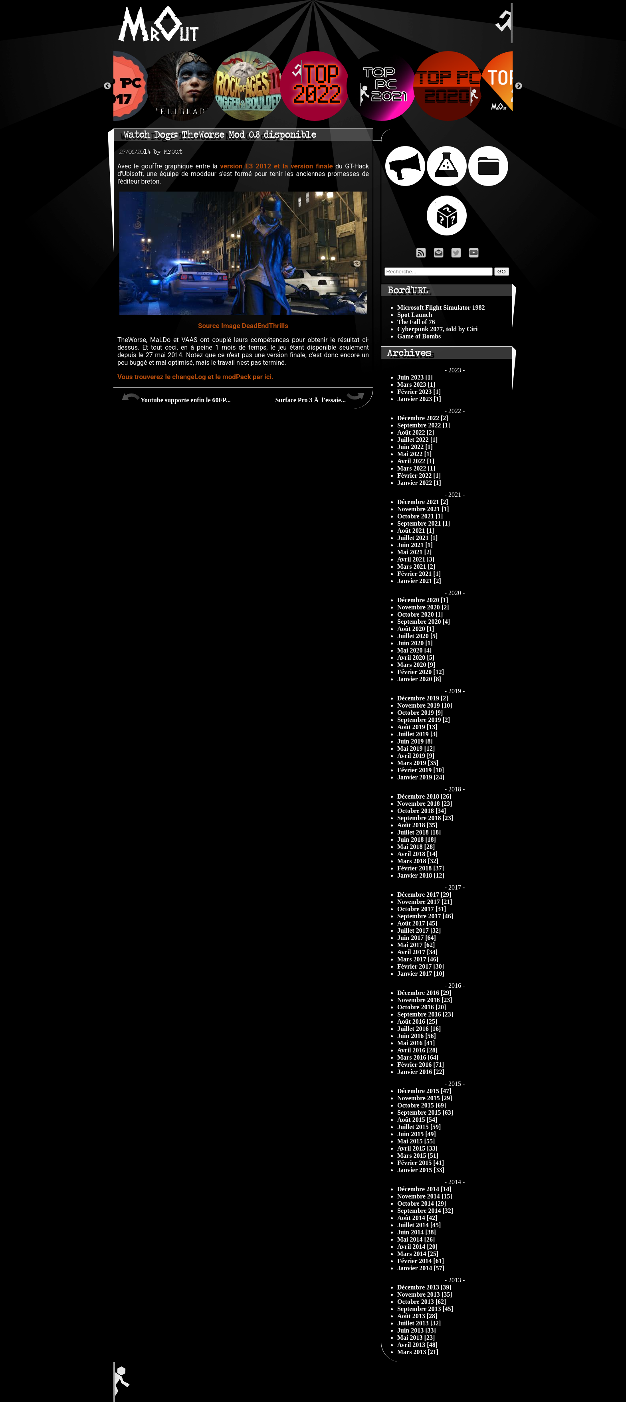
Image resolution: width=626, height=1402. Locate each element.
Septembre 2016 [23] (425, 1014)
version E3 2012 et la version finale (276, 166)
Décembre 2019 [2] (422, 698)
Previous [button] (107, 86)
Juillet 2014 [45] (419, 1225)
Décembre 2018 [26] (424, 796)
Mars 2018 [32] (417, 861)
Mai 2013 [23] (416, 1337)
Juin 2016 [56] (416, 1035)
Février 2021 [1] (419, 573)
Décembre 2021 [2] (422, 501)
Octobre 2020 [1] (420, 614)
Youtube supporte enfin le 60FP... (176, 397)
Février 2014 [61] (420, 1261)
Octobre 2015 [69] (421, 1105)
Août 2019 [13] (417, 727)
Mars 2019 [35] (417, 762)
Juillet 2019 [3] (417, 734)
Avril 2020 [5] (415, 657)
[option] (313, 86)
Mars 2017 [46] (417, 959)
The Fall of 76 (416, 321)
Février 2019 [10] (420, 770)
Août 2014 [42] (417, 1217)
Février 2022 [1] (419, 475)
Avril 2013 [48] (417, 1344)
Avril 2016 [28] (417, 1050)
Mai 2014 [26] (416, 1239)
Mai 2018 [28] (416, 846)
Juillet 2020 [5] (417, 636)
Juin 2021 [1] (415, 545)
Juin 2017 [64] (416, 937)
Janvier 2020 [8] (419, 679)
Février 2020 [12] (420, 671)
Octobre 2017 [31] (421, 909)
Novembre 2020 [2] (423, 607)
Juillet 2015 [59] (419, 1126)
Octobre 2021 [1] (420, 516)
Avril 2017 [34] (417, 952)
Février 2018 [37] (420, 868)
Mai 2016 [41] (416, 1043)
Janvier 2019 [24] (420, 777)
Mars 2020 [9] (416, 664)
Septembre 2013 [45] (425, 1308)
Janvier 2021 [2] (419, 580)
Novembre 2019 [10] (424, 705)
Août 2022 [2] (415, 432)
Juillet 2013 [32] (419, 1323)
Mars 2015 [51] (417, 1155)
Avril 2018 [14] (417, 853)
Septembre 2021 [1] (423, 523)
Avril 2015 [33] (417, 1148)
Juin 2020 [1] (415, 643)
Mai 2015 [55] (416, 1141)
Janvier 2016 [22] (420, 1071)
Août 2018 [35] (417, 825)
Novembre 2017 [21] (424, 901)
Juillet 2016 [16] (419, 1028)
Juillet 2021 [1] (417, 537)
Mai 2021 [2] (414, 552)
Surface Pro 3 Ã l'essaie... (320, 397)
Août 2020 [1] (415, 628)
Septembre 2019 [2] (423, 719)
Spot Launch (414, 314)
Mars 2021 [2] (416, 566)
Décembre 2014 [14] (424, 1189)
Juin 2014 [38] (416, 1232)
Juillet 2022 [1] (417, 439)
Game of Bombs (419, 336)
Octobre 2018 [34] (421, 810)
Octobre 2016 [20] (421, 1007)
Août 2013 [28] (417, 1316)
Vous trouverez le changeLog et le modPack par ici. (195, 377)
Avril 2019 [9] (415, 755)
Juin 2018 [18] (416, 839)
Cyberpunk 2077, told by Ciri (437, 329)
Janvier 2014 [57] (420, 1268)
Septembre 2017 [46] (425, 916)
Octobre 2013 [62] (421, 1301)
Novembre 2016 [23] (424, 1000)
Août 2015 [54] (417, 1119)
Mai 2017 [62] (416, 944)
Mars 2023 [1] (416, 384)
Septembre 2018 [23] (425, 818)
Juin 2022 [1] (415, 446)
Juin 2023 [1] (415, 377)
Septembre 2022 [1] (423, 425)
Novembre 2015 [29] (424, 1098)
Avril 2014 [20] (417, 1246)
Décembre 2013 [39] (424, 1287)
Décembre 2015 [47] (424, 1091)
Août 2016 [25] (417, 1021)
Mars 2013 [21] (417, 1352)
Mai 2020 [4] (414, 650)
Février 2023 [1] (419, 391)
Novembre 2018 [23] (424, 803)
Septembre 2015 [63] (425, 1112)
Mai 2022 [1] (414, 454)
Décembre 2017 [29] (424, 894)
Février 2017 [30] (420, 966)
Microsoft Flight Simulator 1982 (441, 307)
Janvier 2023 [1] (419, 398)
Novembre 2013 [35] (424, 1294)
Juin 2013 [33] (416, 1330)
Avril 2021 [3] (415, 559)
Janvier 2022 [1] (419, 482)
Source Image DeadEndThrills (243, 326)
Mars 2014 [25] (417, 1253)
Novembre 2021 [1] (423, 509)
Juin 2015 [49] (416, 1134)
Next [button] (519, 86)
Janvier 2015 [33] (420, 1170)
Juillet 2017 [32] (419, 930)
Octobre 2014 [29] (421, 1203)
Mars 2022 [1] (416, 468)
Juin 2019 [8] (415, 741)
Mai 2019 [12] (416, 748)
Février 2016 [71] (420, 1064)
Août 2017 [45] (417, 923)
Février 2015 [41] (420, 1162)
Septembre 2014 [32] (425, 1210)
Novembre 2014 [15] (424, 1196)
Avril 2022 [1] (415, 461)
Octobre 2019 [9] (420, 712)
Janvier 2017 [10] (420, 973)
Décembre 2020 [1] (422, 600)
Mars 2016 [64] (417, 1057)
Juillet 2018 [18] (419, 832)
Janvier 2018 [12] (420, 875)
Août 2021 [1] (415, 530)
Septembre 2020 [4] (423, 621)
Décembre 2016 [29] (424, 992)
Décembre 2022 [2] (422, 418)
